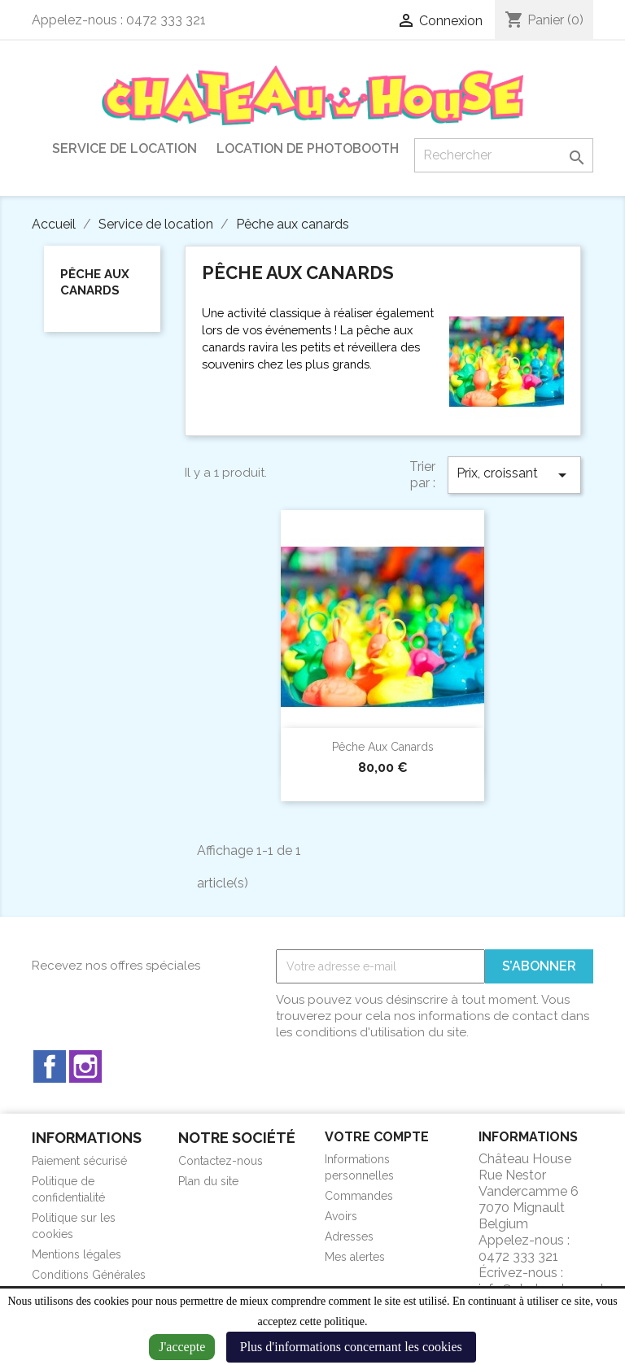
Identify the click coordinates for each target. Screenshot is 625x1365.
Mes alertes (355, 1256)
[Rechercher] (503, 155)
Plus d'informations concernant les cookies (351, 1347)
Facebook (49, 1066)
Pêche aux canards (94, 282)
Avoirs (341, 1216)
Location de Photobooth (307, 148)
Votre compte (377, 1137)
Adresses (349, 1236)
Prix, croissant (514, 475)
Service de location (124, 148)
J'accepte (182, 1347)
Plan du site (208, 1181)
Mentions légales (76, 1254)
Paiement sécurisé (79, 1160)
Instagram (85, 1066)
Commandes (359, 1195)
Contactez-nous (220, 1160)
